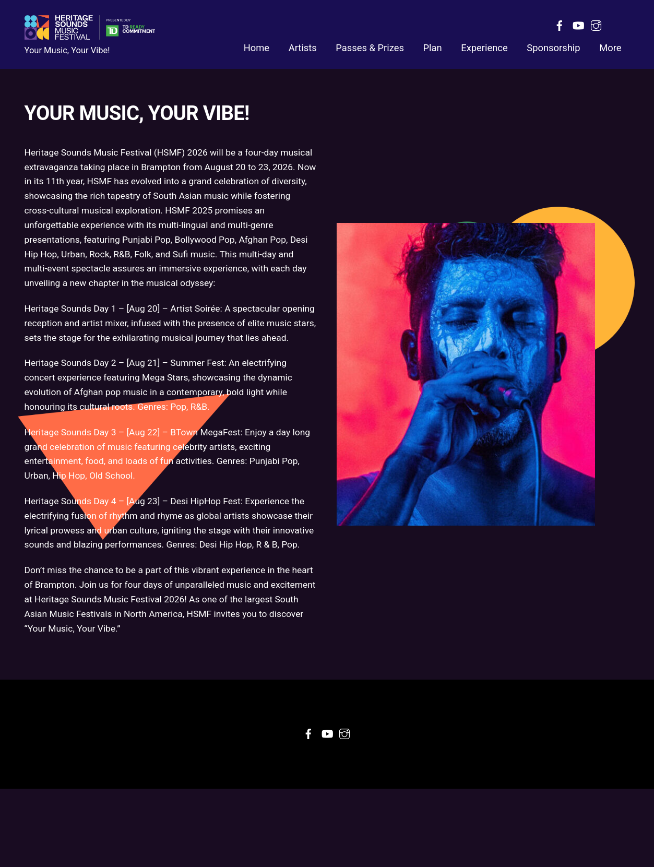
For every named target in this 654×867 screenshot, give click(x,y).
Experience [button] (484, 48)
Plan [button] (432, 48)
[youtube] (577, 24)
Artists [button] (303, 48)
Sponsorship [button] (553, 48)
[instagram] (596, 24)
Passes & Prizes (370, 48)
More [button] (610, 48)
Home (256, 48)
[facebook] (559, 24)
